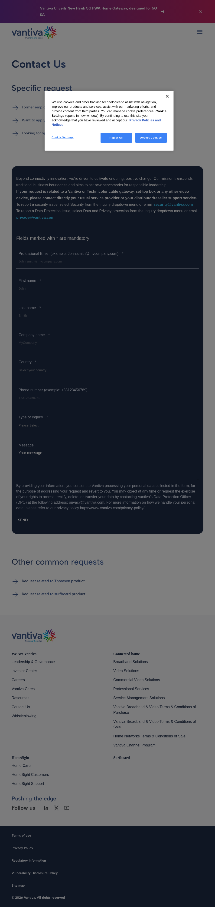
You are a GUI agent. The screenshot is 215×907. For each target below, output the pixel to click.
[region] (109, 121)
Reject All (116, 137)
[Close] (167, 96)
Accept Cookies (151, 137)
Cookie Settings (63, 137)
